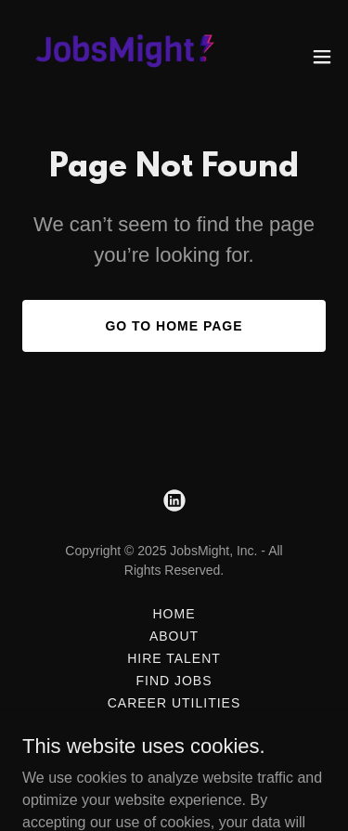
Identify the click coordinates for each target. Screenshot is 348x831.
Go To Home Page (173, 325)
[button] (322, 56)
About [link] (174, 636)
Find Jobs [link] (173, 680)
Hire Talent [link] (174, 658)
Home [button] (174, 613)
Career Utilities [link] (174, 702)
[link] (119, 56)
